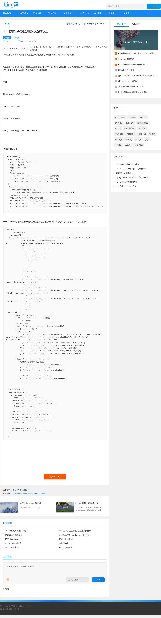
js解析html (63, 543)
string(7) (142, 134)
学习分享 (52, 13)
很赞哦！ (53, 477)
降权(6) (129, 139)
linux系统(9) (129, 128)
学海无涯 (22, 13)
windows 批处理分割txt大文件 (131, 86)
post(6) (138, 139)
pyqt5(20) (130, 123)
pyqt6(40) (132, 117)
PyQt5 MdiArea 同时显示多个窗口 (132, 92)
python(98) (120, 117)
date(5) (128, 145)
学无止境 (67, 13)
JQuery (101, 23)
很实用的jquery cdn (13, 539)
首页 (84, 23)
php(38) (143, 117)
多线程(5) (139, 145)
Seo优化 (97, 13)
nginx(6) (118, 139)
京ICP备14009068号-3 (9, 609)
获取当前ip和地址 (66, 539)
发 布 (98, 579)
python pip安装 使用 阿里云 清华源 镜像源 (136, 75)
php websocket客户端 (127, 81)
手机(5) (118, 145)
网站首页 (7, 13)
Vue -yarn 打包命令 (126, 59)
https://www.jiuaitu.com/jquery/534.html (29, 493)
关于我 (126, 13)
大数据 (16, 38)
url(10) (118, 128)
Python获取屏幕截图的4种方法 (131, 64)
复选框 (7, 38)
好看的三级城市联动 (13, 535)
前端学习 (82, 13)
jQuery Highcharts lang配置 (127, 164)
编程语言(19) (143, 123)
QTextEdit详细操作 (126, 70)
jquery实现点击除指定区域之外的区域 (75, 531)
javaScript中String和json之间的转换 (74, 535)
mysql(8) (141, 128)
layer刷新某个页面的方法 (15, 531)
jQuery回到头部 (11, 547)
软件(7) (152, 134)
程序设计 (112, 13)
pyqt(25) (118, 123)
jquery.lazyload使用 (13, 543)
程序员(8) (119, 134)
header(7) (131, 134)
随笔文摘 (37, 13)
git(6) (147, 139)
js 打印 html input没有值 (126, 186)
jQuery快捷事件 (65, 547)
